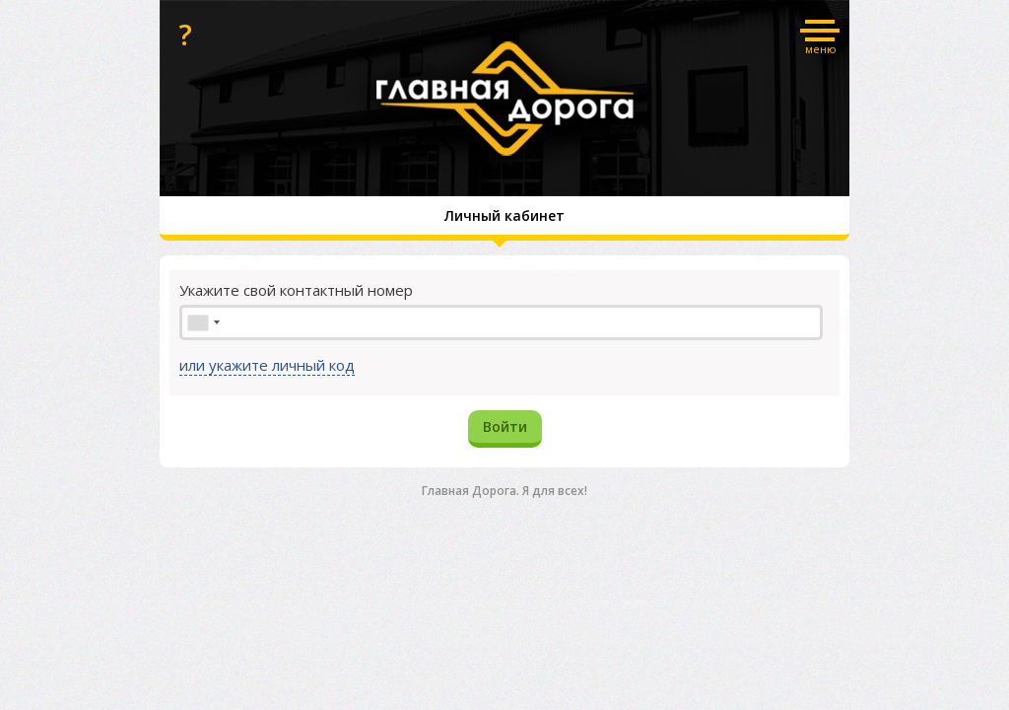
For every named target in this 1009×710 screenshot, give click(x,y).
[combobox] (203, 322)
